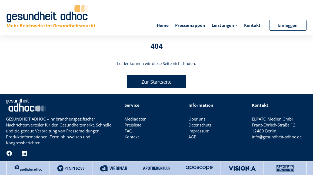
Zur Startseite (156, 82)
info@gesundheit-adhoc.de (277, 136)
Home (163, 25)
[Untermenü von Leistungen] (236, 25)
